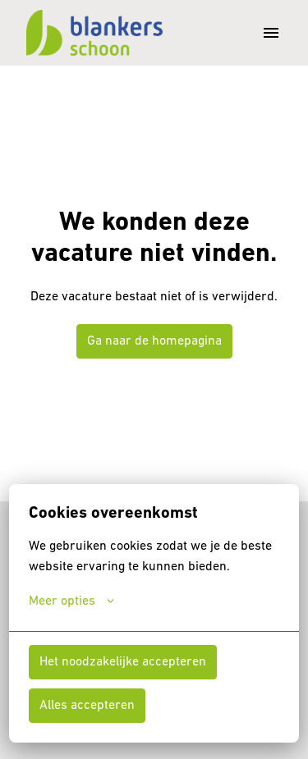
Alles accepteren (87, 705)
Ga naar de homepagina (154, 341)
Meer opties (71, 601)
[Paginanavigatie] (271, 32)
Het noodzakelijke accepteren (122, 662)
